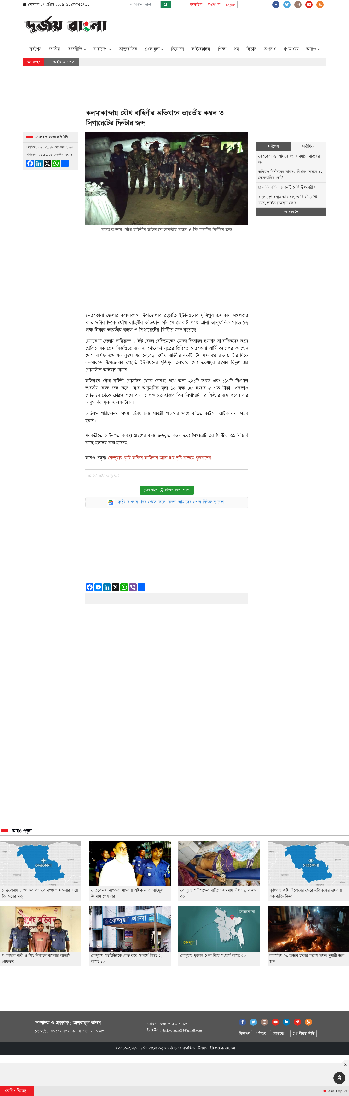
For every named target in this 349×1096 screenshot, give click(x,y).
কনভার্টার (196, 4)
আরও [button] (313, 49)
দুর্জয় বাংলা (149, 1048)
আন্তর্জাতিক (128, 49)
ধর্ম (236, 49)
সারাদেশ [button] (102, 49)
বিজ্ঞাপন (244, 1034)
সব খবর (290, 212)
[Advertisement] (238, 25)
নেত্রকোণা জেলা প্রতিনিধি (51, 137)
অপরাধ (270, 49)
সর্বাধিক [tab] (308, 146)
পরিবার (261, 1034)
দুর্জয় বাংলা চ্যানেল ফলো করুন (167, 490)
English (231, 4)
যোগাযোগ (279, 1034)
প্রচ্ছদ (33, 62)
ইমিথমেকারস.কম (222, 1048)
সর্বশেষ (35, 49)
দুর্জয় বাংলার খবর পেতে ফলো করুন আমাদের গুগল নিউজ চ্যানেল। (172, 502)
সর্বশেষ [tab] (273, 146)
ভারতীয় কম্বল (119, 330)
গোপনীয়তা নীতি (303, 1034)
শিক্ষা (222, 49)
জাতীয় (54, 49)
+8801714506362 (172, 1024)
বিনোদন (177, 49)
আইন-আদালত (61, 62)
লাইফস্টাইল (201, 49)
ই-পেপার (214, 4)
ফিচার (251, 49)
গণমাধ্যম (291, 49)
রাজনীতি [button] (77, 49)
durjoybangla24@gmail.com (182, 1030)
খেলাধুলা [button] (154, 49)
